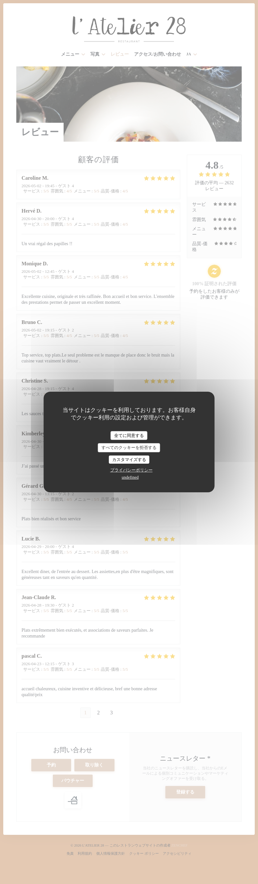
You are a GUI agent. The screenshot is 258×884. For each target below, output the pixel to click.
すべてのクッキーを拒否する (129, 447)
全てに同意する (129, 435)
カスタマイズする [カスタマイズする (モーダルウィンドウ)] (129, 459)
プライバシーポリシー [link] (131, 470)
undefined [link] (130, 477)
